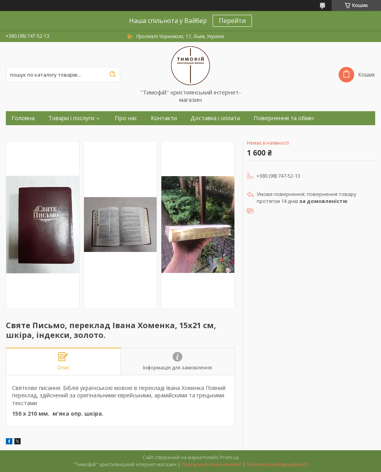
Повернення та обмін (283, 118)
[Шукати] (112, 74)
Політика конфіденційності (277, 464)
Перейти (232, 20)
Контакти (164, 118)
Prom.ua (229, 457)
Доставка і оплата (215, 118)
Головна (23, 118)
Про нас (126, 118)
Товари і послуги (71, 118)
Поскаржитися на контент (211, 464)
